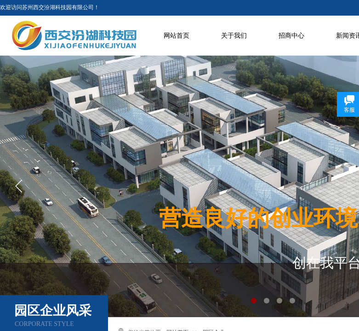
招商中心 (291, 35)
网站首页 (176, 35)
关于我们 (234, 35)
